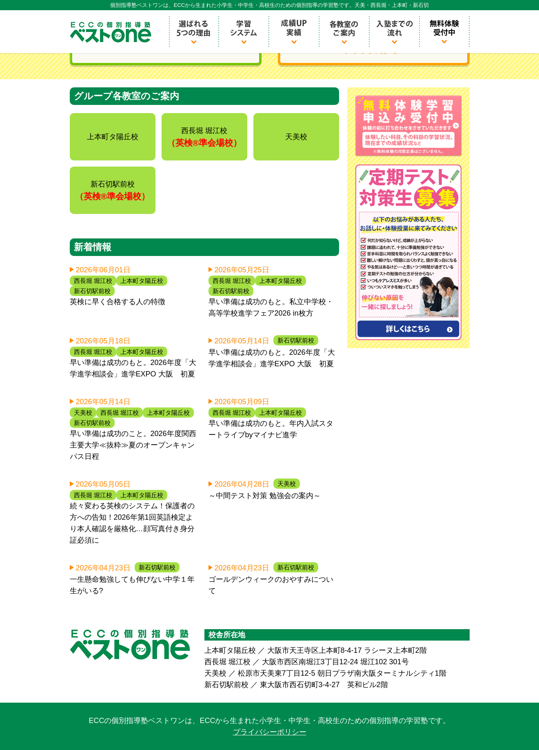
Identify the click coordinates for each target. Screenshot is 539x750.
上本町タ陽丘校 (141, 280)
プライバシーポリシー (269, 732)
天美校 (83, 412)
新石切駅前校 (92, 290)
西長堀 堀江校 (93, 280)
